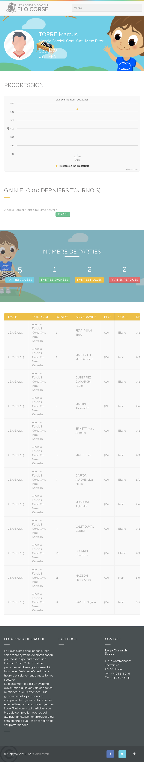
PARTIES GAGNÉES (54, 279)
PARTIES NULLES (89, 279)
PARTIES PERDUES (124, 279)
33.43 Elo (62, 214)
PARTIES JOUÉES (19, 279)
